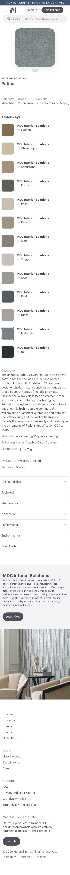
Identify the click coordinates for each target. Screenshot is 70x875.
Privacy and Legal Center (19, 792)
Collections (10, 738)
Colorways (11, 117)
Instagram (9, 857)
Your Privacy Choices (19, 805)
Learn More (13, 616)
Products (9, 720)
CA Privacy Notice (14, 798)
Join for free (52, 10)
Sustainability (11, 762)
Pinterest (26, 857)
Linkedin (41, 857)
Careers (8, 768)
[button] (5, 10)
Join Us (11, 841)
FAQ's (6, 786)
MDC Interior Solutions (13, 78)
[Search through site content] (37, 19)
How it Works (11, 756)
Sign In (32, 10)
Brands (7, 726)
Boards (7, 732)
